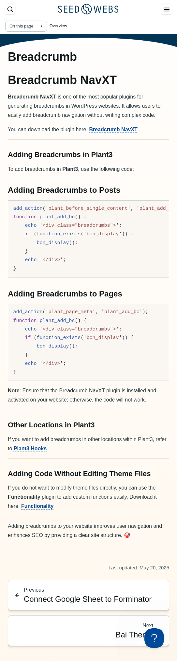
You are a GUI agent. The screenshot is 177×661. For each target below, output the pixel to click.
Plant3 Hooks (30, 448)
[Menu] (166, 9)
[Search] (10, 9)
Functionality (37, 506)
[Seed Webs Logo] (88, 9)
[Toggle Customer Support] (154, 638)
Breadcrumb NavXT (113, 129)
